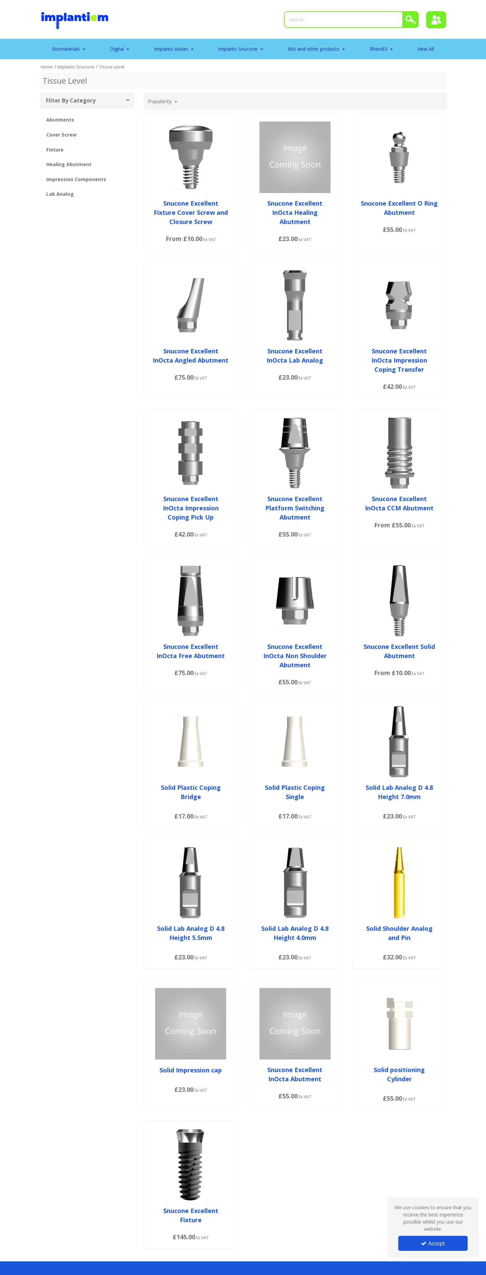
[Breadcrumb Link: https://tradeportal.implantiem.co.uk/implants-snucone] (76, 66)
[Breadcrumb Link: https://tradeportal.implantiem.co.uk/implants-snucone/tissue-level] (111, 66)
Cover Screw (61, 134)
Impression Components (76, 179)
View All (425, 49)
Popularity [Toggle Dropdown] (160, 101)
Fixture (55, 149)
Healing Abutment (68, 164)
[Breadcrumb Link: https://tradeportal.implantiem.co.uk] (47, 66)
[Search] (343, 19)
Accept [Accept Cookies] (433, 1243)
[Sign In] (436, 19)
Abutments (60, 119)
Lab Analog (60, 194)
